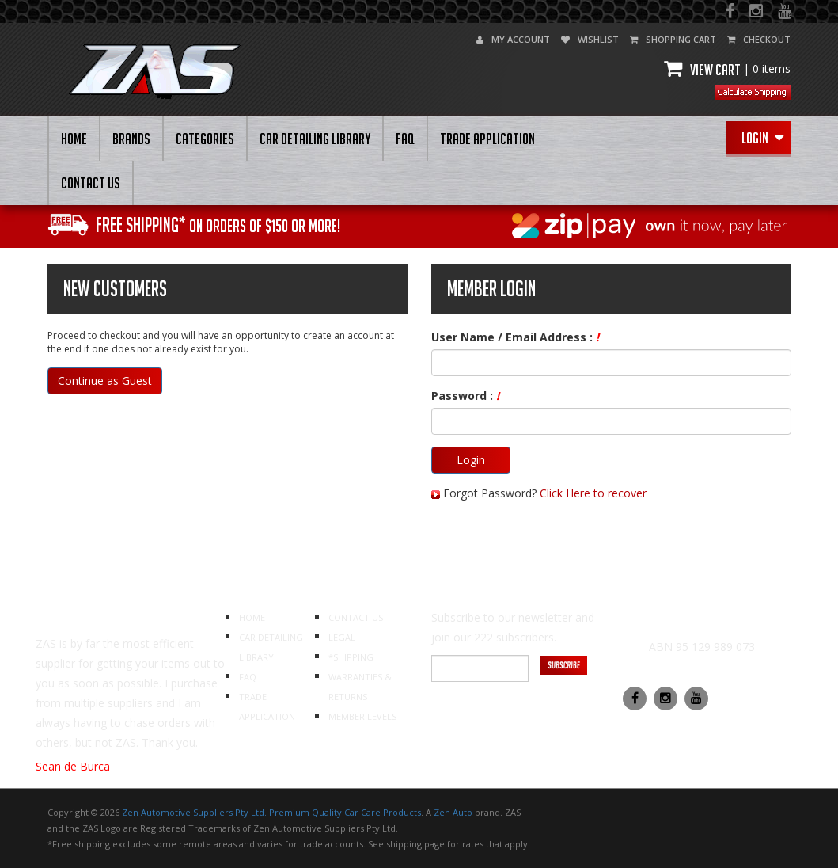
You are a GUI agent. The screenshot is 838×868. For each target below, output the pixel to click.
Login (762, 138)
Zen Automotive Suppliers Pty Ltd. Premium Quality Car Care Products (271, 812)
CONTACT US (90, 183)
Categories (205, 138)
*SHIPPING (350, 657)
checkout (759, 39)
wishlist (590, 39)
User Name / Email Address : (515, 337)
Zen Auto (453, 812)
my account (513, 39)
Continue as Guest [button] (105, 380)
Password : (465, 395)
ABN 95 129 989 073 (702, 646)
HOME (74, 138)
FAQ (405, 138)
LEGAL (341, 637)
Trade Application (487, 138)
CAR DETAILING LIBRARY (315, 138)
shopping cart (673, 39)
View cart (727, 69)
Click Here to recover (593, 493)
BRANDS (131, 138)
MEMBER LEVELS (362, 716)
